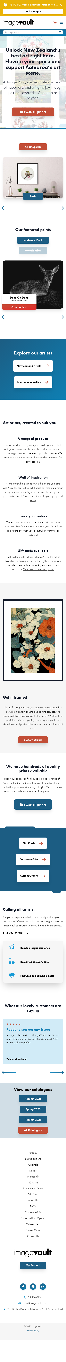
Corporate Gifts (33, 1212)
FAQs (33, 1206)
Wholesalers (33, 1224)
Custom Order (33, 1230)
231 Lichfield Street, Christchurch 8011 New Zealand (33, 1309)
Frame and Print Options (33, 1218)
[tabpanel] (33, 178)
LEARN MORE (15, 933)
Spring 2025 (33, 1109)
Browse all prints (33, 111)
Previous (9, 208)
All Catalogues (33, 1130)
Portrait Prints (33, 250)
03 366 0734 (33, 1297)
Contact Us (33, 1236)
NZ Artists (33, 1182)
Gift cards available (33, 550)
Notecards (33, 1176)
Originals (33, 1164)
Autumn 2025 (33, 1119)
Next (57, 208)
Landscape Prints (33, 240)
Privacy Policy (33, 1330)
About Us (33, 1200)
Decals (33, 1170)
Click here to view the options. (38, 569)
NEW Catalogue (33, 11)
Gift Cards (33, 1194)
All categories (33, 147)
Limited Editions (33, 1158)
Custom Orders (33, 740)
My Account (33, 1265)
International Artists (33, 1188)
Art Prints (33, 1153)
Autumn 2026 (33, 1098)
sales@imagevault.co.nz (33, 1303)
